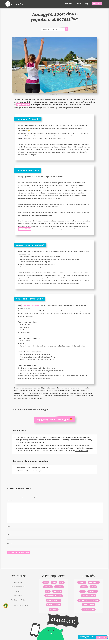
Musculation (93, 582)
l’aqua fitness (25, 229)
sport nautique (23, 105)
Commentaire (12, 501)
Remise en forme (88, 596)
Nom (9, 526)
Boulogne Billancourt (53, 596)
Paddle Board (23, 471)
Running (82, 582)
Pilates (93, 587)
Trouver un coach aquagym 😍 (54, 419)
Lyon (54, 582)
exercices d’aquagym (31, 305)
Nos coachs (69, 4)
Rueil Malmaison (53, 600)
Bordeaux (57, 591)
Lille (47, 591)
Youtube (23, 600)
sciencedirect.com (81, 450)
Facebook (14, 600)
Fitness (84, 587)
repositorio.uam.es (39, 442)
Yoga (82, 591)
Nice (61, 582)
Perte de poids (88, 605)
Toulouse (59, 587)
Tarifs (79, 4)
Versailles (53, 609)
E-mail (9, 534)
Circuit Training (88, 609)
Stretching (92, 591)
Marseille (48, 587)
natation (21, 468)
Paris (46, 582)
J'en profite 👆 (102, 637)
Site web (10, 543)
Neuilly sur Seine (53, 605)
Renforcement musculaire (88, 600)
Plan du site (18, 582)
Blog (86, 4)
